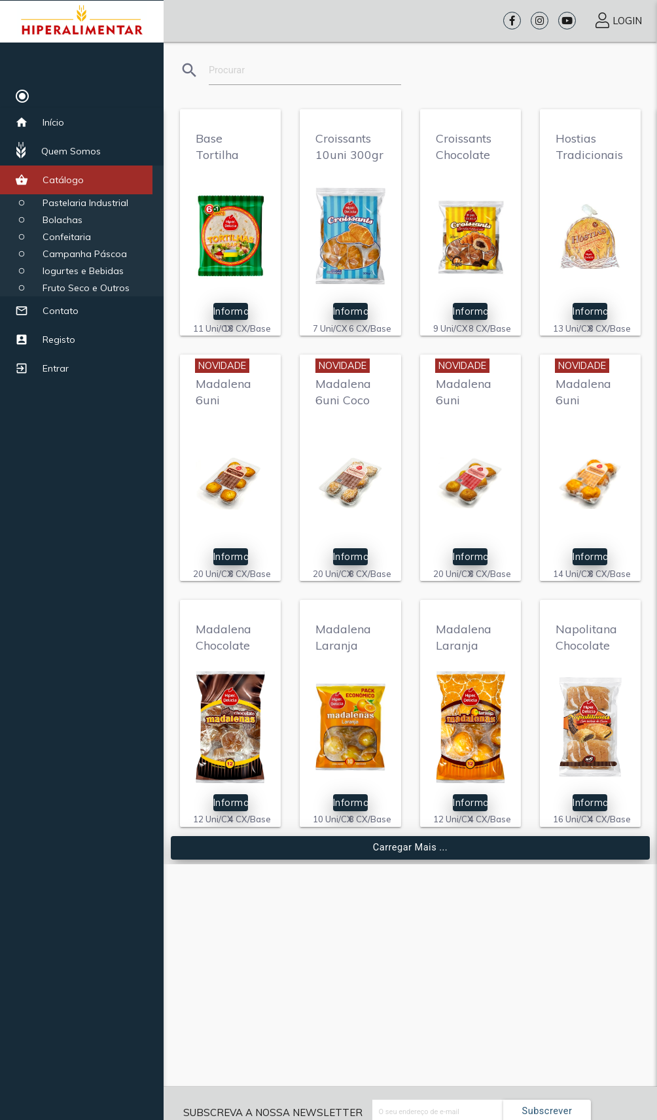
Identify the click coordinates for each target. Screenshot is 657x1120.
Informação (230, 311)
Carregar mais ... (410, 847)
